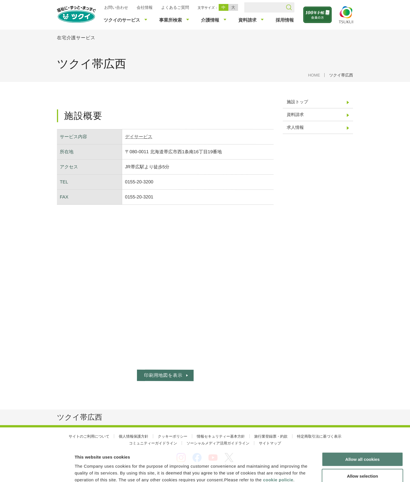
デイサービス (138, 136)
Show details (299, 470)
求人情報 (295, 127)
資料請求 (295, 114)
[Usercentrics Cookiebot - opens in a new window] (37, 471)
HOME (314, 75)
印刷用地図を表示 (163, 375)
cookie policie (278, 447)
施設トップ (297, 101)
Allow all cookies (362, 427)
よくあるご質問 (175, 7)
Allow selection (362, 444)
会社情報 (145, 7)
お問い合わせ (116, 7)
